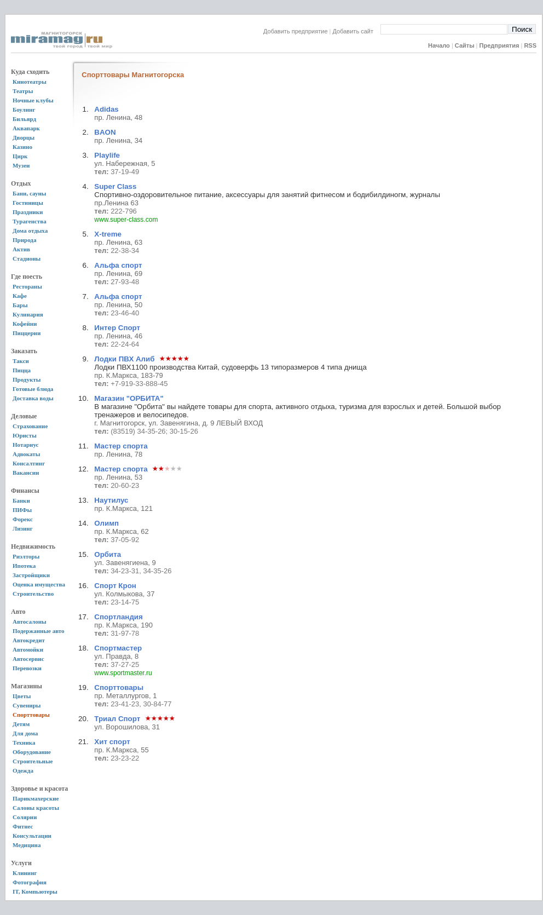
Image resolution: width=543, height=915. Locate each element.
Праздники (28, 212)
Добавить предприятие (295, 31)
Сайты (465, 45)
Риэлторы (26, 556)
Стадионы (27, 258)
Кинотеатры (30, 81)
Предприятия (499, 45)
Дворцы (23, 137)
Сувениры (27, 705)
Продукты (27, 379)
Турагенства (30, 221)
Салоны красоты (36, 807)
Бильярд (24, 119)
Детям (21, 724)
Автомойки (28, 649)
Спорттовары (31, 714)
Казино (22, 146)
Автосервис (28, 658)
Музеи (21, 165)
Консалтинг (29, 463)
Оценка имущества (39, 584)
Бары (20, 305)
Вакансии (26, 472)
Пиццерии (27, 333)
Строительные (33, 761)
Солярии (25, 817)
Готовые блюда (33, 388)
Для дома (25, 733)
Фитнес (23, 826)
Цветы (22, 696)
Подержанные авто (39, 631)
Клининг (25, 873)
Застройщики (31, 575)
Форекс (23, 519)
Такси (21, 361)
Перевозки (27, 668)
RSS (530, 45)
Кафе (20, 295)
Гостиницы (28, 202)
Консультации (32, 835)
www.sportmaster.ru (123, 673)
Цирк (20, 156)
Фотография (30, 882)
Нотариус (25, 444)
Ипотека (24, 565)
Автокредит (29, 640)
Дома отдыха (30, 230)
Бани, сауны (29, 193)
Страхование (30, 426)
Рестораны (27, 286)
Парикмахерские (36, 798)
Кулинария (28, 314)
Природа (24, 240)
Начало (439, 45)
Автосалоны (30, 621)
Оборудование (32, 752)
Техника (24, 742)
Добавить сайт (356, 31)
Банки (21, 500)
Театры (23, 91)
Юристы (25, 435)
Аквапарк (26, 128)
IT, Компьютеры (35, 891)
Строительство (33, 593)
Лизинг (23, 528)
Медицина (27, 845)
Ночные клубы (33, 100)
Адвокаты (26, 454)
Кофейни (25, 323)
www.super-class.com (126, 219)
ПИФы (22, 510)
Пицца (22, 370)
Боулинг (24, 109)
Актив (21, 249)
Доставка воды (33, 398)
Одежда (23, 770)
